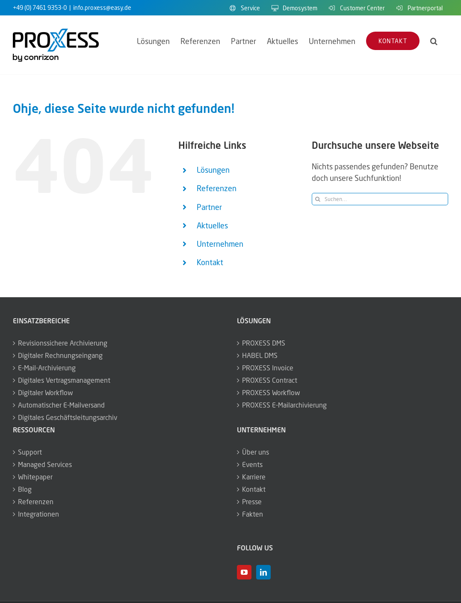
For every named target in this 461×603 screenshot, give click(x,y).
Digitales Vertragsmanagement (64, 380)
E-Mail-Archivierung (47, 367)
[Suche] (318, 199)
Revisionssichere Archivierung (62, 343)
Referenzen (216, 188)
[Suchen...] (380, 199)
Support (30, 452)
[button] (433, 41)
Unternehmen (220, 244)
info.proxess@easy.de (102, 7)
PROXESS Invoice (267, 367)
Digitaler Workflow (45, 392)
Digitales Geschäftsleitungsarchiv (67, 417)
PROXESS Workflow (271, 392)
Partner (209, 207)
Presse (252, 501)
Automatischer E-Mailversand (61, 405)
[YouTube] (244, 572)
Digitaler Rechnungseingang (60, 355)
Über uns (255, 452)
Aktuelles (212, 225)
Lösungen (213, 170)
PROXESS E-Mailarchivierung (284, 405)
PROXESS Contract (269, 380)
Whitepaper (35, 477)
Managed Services (45, 464)
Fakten (252, 514)
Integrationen (38, 514)
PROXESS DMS (263, 343)
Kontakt (210, 262)
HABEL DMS (260, 355)
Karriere (254, 477)
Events (252, 464)
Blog (25, 489)
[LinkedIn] (263, 572)
